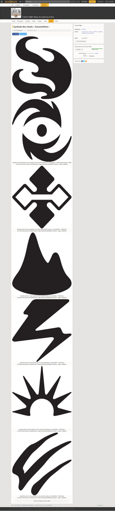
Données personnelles (49, 508)
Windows (84, 29)
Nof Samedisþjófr (18, 30)
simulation (100, 31)
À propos (23, 508)
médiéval (92, 33)
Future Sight (38, 16)
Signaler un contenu (59, 508)
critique (96, 53)
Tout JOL (73, 1)
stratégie (84, 33)
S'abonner (92, 1)
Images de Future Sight (27, 505)
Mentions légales (29, 508)
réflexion (95, 31)
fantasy (87, 33)
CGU (35, 508)
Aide (66, 508)
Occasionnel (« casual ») (87, 31)
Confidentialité (40, 508)
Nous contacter (71, 508)
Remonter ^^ (100, 505)
